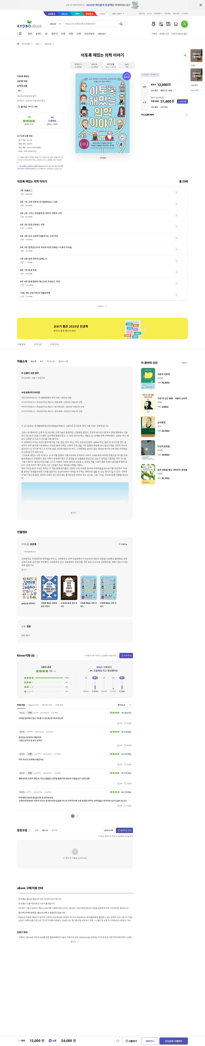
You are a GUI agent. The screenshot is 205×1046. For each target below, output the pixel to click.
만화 (71, 33)
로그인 (149, 14)
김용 (25, 86)
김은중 (20, 81)
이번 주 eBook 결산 (179, 34)
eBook (64, 14)
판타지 (54, 33)
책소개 (33, 361)
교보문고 (51, 14)
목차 (41, 361)
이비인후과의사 (30, 552)
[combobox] (54, 23)
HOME (18, 44)
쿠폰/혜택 (194, 85)
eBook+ (102, 33)
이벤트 (154, 34)
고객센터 (185, 14)
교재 (78, 33)
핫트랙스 (89, 14)
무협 (63, 33)
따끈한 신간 (164, 34)
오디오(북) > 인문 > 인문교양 (33, 378)
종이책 (54, 830)
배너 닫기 (200, 5)
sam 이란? (194, 90)
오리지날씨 (89, 33)
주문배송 (167, 14)
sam (77, 13)
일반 (30, 33)
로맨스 (39, 33)
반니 (19, 91)
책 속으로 (51, 361)
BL (46, 33)
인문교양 (47, 44)
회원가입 (142, 14)
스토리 (102, 14)
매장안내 (176, 14)
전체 (36, 830)
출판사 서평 (63, 361)
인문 (37, 44)
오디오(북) (26, 44)
